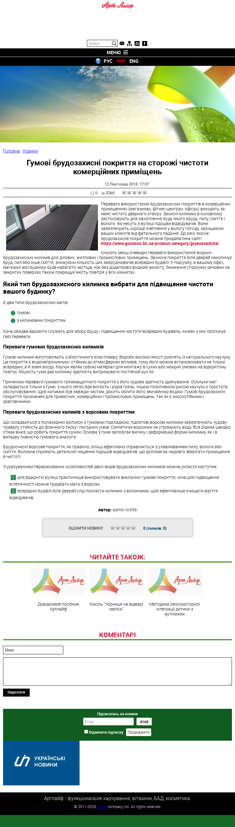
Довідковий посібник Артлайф (58, 631)
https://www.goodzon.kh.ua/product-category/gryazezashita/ (160, 243)
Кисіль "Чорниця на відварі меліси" (116, 631)
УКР (121, 61)
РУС (108, 61)
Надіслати (16, 733)
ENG (133, 61)
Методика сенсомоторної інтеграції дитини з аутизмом (174, 634)
